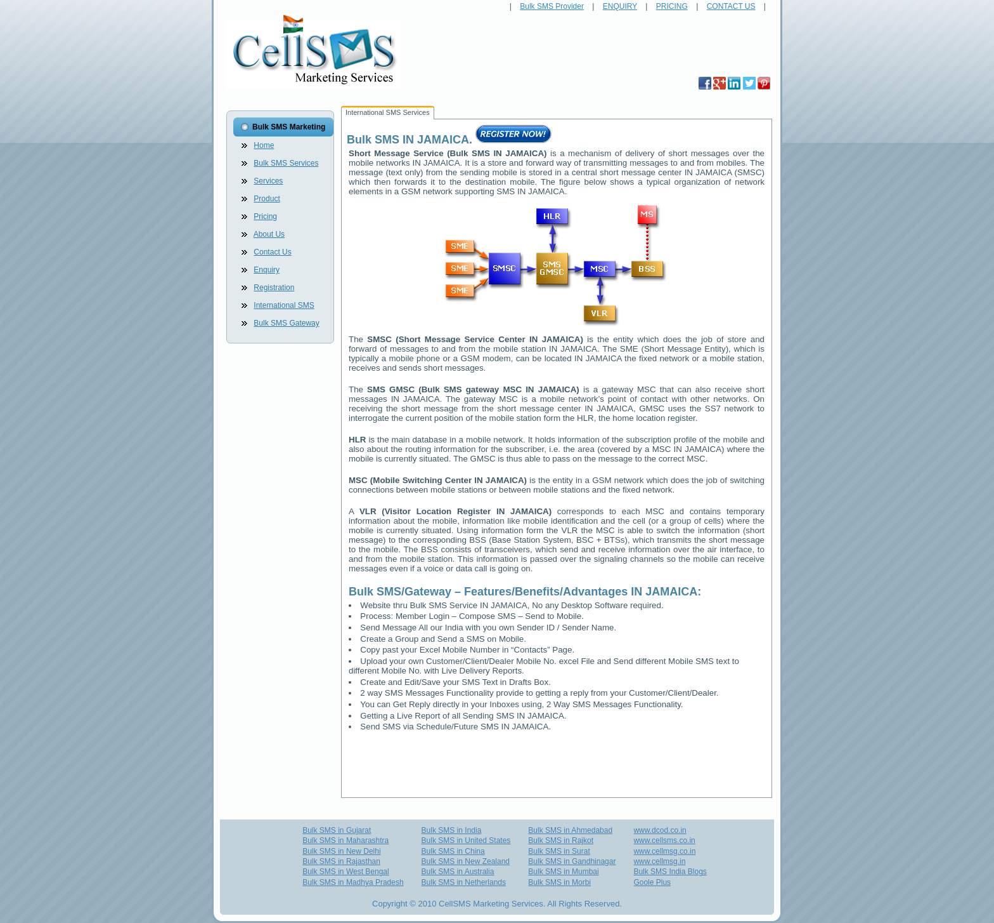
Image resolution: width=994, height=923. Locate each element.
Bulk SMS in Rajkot (560, 840)
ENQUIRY (620, 6)
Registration (274, 287)
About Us (269, 234)
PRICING (672, 6)
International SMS (284, 305)
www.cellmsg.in (659, 861)
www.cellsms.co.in (664, 840)
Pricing (265, 216)
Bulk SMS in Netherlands (464, 882)
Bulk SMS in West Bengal (345, 871)
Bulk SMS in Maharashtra (345, 840)
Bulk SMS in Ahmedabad (570, 830)
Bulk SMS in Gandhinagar (572, 861)
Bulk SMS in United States (466, 840)
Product (267, 198)
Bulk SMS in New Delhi (341, 851)
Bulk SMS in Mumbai (563, 871)
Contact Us (272, 252)
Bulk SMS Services (286, 163)
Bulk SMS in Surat (559, 851)
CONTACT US (731, 6)
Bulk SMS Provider (552, 6)
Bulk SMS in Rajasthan (341, 861)
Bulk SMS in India (452, 830)
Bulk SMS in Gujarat (336, 830)
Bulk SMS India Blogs (669, 871)
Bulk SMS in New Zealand (466, 861)
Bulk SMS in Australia (458, 871)
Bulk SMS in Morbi (559, 882)
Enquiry (267, 269)
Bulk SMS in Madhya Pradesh (352, 882)
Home (264, 145)
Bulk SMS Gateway (286, 323)
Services (268, 180)
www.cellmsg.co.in (664, 851)
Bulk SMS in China (453, 851)
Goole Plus (652, 882)
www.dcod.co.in (659, 830)
